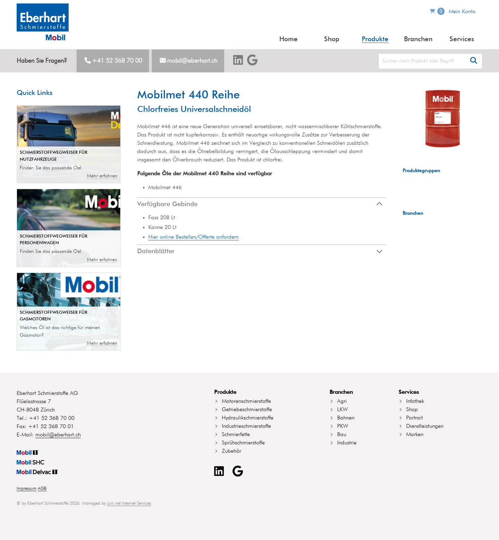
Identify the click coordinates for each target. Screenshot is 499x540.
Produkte (375, 39)
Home (288, 39)
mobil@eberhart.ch (192, 61)
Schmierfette (236, 434)
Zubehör (231, 451)
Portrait (414, 418)
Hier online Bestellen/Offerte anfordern (193, 237)
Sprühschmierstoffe (243, 443)
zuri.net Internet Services (129, 503)
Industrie (347, 443)
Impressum (26, 488)
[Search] (430, 61)
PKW (342, 426)
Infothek (415, 401)
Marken (414, 434)
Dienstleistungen (425, 426)
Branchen (418, 39)
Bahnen (345, 418)
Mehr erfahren (102, 176)
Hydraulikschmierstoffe (247, 418)
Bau (341, 434)
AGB (42, 488)
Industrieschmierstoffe (246, 426)
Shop (331, 39)
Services (461, 39)
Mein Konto (462, 12)
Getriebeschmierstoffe (247, 410)
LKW (342, 410)
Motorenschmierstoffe (246, 401)
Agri (342, 401)
